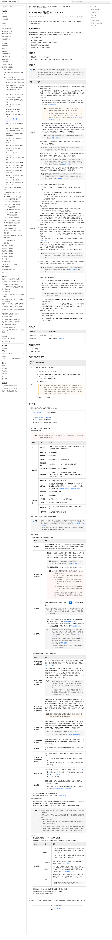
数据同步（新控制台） (52, 11)
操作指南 (43, 11)
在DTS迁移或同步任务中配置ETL (58, 780)
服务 (52, 3)
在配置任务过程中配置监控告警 (62, 794)
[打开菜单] (3, 3)
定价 (38, 3)
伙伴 (48, 3)
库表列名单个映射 (70, 627)
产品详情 (72, 22)
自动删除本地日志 (55, 143)
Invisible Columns (63, 184)
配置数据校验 (62, 801)
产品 (23, 3)
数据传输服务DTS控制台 (44, 423)
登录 (107, 2)
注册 (100, 2)
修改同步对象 (66, 169)
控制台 (96, 2)
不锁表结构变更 (45, 246)
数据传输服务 (12, 7)
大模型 (18, 3)
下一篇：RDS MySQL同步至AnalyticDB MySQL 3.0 (69, 906)
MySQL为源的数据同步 (64, 11)
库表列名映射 (75, 569)
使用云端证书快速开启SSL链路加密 (68, 494)
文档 (88, 2)
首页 (30, 11)
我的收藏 (81, 22)
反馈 (59, 914)
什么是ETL (79, 775)
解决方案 (28, 3)
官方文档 (4, 7)
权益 (34, 3)
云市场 (43, 3)
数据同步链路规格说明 (69, 877)
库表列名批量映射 (75, 631)
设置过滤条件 (63, 648)
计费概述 (61, 344)
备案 (92, 2)
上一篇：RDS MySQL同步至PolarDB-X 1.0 (41, 906)
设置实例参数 (52, 110)
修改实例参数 (73, 275)
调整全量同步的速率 (74, 740)
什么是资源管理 (66, 869)
